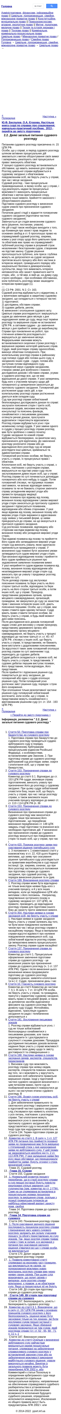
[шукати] (38, 6)
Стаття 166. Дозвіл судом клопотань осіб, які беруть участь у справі (33, 1098)
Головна (6, 42)
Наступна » (49, 116)
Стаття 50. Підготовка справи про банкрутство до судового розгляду (28, 733)
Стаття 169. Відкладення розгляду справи (33, 880)
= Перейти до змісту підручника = (30, 715)
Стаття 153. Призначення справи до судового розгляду (30, 772)
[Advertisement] (30, 81)
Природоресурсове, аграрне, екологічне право (26, 23)
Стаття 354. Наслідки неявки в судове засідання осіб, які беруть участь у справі (33, 914)
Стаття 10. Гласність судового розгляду (32, 984)
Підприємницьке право (15, 39)
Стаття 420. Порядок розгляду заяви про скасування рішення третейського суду (32, 846)
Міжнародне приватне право (39, 36)
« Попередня (8, 117)
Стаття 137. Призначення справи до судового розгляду (30, 950)
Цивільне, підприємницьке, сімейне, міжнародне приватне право (28, 17)
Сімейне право (40, 39)
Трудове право (20, 30)
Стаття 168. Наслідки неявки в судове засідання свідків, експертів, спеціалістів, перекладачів (33, 1058)
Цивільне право (10, 36)
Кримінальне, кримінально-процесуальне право (24, 32)
